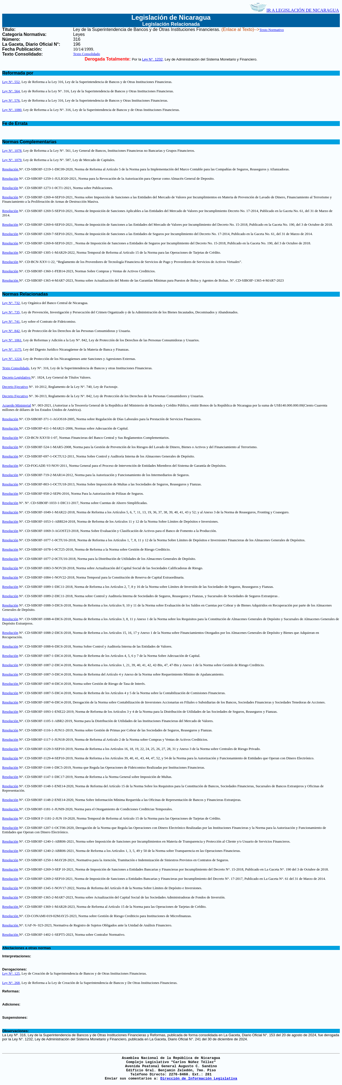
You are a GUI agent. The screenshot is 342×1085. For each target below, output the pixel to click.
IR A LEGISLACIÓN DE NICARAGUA (294, 10)
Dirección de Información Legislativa (198, 1079)
